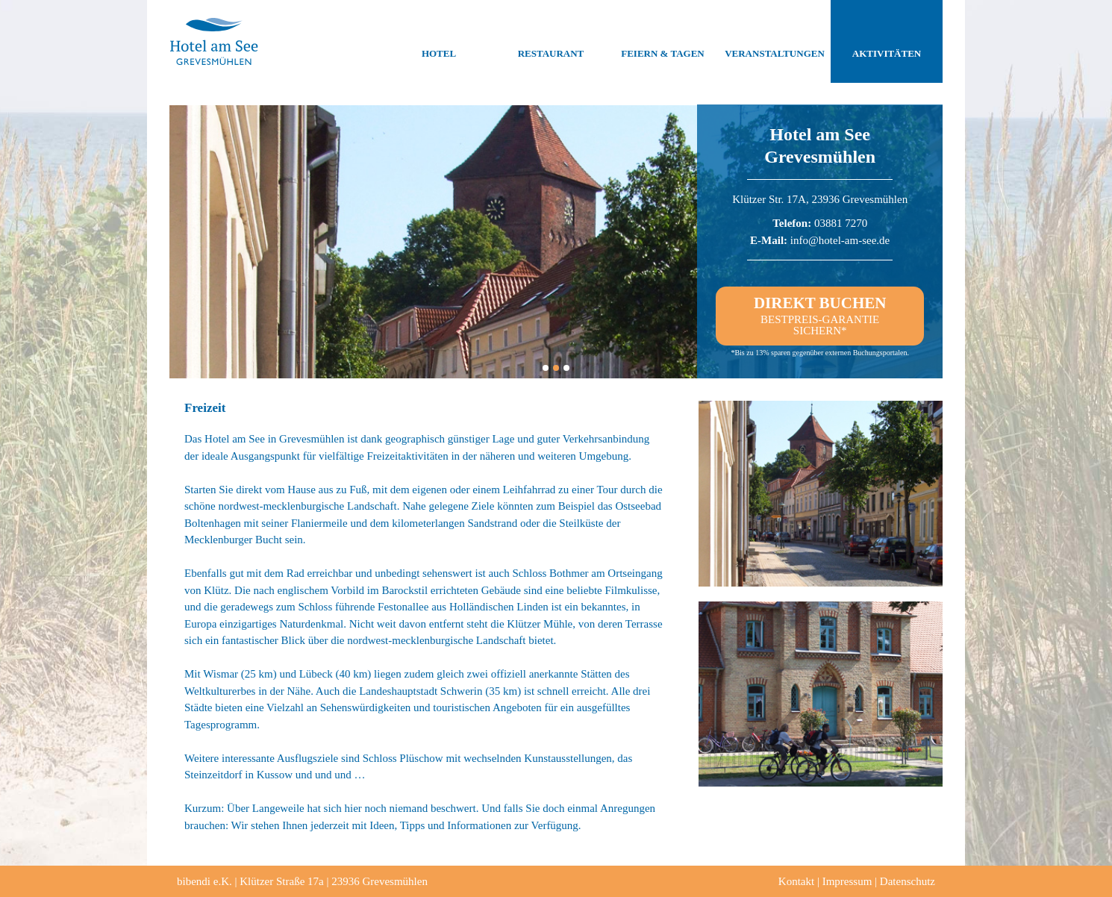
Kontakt (796, 881)
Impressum (847, 881)
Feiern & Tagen (662, 42)
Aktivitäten (886, 42)
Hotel (439, 42)
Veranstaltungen (775, 42)
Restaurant (551, 42)
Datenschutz (907, 881)
